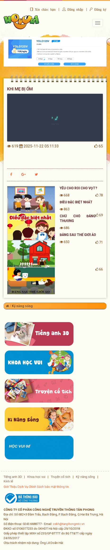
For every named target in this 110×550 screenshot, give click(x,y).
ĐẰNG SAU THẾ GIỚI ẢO (78, 235)
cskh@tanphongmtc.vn (69, 524)
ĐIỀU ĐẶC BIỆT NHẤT (76, 202)
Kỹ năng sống (22, 306)
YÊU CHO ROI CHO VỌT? (78, 188)
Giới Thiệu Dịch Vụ (16, 486)
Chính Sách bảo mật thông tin (49, 486)
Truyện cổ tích (60, 477)
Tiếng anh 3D (13, 477)
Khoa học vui (36, 477)
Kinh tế (8, 481)
